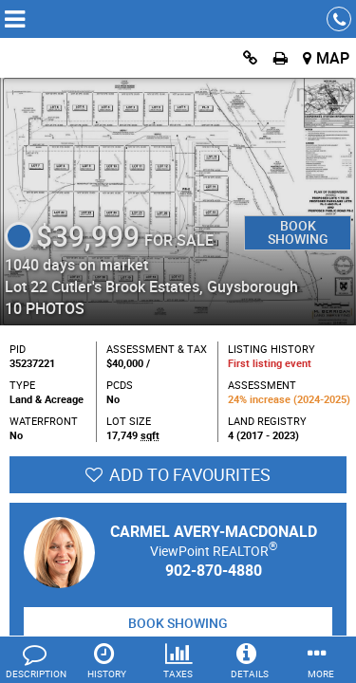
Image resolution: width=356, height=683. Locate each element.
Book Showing (298, 232)
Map (332, 57)
